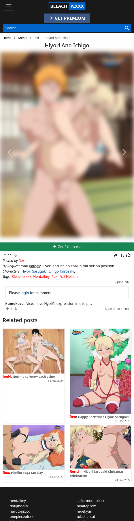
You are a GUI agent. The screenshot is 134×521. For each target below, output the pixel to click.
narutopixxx (20, 511)
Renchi (76, 471)
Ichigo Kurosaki (61, 271)
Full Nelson (68, 276)
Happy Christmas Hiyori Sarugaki (103, 417)
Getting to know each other (34, 376)
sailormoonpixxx (90, 500)
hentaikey (18, 500)
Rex (54, 276)
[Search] (126, 28)
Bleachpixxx (21, 276)
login (25, 292)
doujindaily (19, 506)
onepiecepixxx (22, 516)
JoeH (7, 376)
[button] (10, 152)
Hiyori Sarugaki (34, 271)
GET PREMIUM (67, 18)
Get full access (67, 246)
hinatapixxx (86, 506)
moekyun (84, 511)
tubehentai (86, 516)
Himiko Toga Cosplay (27, 473)
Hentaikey (41, 276)
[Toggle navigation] (9, 6)
